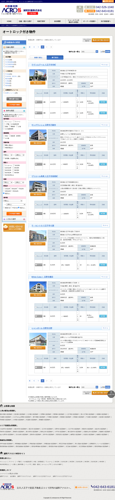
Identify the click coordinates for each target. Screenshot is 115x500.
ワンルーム (8, 165)
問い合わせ (38, 83)
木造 (6, 136)
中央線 (7, 74)
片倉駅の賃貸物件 (5, 417)
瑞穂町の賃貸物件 (104, 431)
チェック (38, 93)
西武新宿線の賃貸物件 (7, 446)
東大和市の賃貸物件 (32, 431)
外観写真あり (9, 148)
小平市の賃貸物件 (60, 431)
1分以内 (7, 188)
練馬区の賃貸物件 (76, 434)
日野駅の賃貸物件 (45, 414)
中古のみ (15, 208)
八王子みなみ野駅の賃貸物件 (22, 417)
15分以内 (15, 191)
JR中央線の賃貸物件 (6, 443)
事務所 (13, 126)
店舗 (6, 126)
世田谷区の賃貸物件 (62, 434)
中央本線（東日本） (11, 76)
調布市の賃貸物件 (35, 434)
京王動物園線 (9, 62)
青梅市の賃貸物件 (18, 431)
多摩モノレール (10, 93)
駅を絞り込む (14, 99)
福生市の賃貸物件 (100, 429)
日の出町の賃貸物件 (22, 434)
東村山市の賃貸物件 (46, 431)
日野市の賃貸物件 (60, 429)
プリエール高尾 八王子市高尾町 (45, 176)
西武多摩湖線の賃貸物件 (39, 446)
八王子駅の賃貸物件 (72, 414)
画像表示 (38, 57)
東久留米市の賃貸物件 (75, 431)
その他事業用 (9, 129)
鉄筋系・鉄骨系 (15, 136)
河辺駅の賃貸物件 (31, 420)
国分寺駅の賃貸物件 (6, 414)
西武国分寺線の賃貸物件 (56, 446)
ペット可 (28, 464)
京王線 (7, 60)
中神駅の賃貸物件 (52, 417)
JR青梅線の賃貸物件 (21, 443)
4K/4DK (16, 172)
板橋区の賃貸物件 (102, 434)
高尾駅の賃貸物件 (102, 414)
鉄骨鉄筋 (41, 461)
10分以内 (8, 191)
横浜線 (7, 78)
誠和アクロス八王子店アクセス (62, 476)
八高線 (7, 81)
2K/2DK (16, 168)
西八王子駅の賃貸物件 (88, 414)
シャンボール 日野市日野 (42, 328)
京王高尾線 (8, 66)
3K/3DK (16, 170)
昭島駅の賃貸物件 (65, 417)
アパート (17, 122)
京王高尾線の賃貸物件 (86, 446)
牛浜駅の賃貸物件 (91, 417)
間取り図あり (9, 145)
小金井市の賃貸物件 (6, 429)
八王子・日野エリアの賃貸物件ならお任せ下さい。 (14, 25)
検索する (14, 105)
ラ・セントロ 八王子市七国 (43, 226)
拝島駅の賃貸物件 (78, 417)
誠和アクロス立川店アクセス (42, 476)
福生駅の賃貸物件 (104, 417)
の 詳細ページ (103, 102)
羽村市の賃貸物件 (5, 431)
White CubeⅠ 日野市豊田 (42, 277)
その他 (7, 138)
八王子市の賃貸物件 (74, 429)
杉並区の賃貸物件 (89, 434)
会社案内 (13, 476)
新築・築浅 (36, 464)
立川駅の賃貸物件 (32, 414)
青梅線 (7, 83)
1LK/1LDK (8, 168)
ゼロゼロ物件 (57, 464)
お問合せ (14, 228)
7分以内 (21, 188)
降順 (107, 51)
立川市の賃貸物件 (47, 429)
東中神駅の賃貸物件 (39, 417)
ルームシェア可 (46, 464)
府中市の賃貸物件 (48, 434)
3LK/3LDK (8, 172)
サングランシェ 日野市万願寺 (44, 125)
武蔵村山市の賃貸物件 (90, 431)
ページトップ (111, 394)
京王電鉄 (8, 57)
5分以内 (14, 188)
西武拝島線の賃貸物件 (101, 446)
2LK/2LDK (8, 170)
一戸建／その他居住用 (12, 124)
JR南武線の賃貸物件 (35, 443)
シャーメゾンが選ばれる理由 (9, 473)
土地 (19, 126)
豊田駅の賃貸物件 (58, 414)
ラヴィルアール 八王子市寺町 (44, 65)
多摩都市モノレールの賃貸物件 (99, 443)
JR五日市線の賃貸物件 (66, 443)
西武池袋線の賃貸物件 (23, 446)
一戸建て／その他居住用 (24, 461)
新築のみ (7, 208)
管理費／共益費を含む (12, 158)
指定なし (7, 193)
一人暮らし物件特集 (17, 464)
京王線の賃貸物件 (71, 446)
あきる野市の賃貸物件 (7, 434)
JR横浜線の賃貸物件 (50, 443)
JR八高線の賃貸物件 (81, 443)
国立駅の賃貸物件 (19, 414)
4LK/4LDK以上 (9, 175)
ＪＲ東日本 (9, 71)
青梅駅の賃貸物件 (44, 420)
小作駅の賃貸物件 (18, 420)
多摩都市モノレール (12, 90)
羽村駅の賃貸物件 (5, 420)
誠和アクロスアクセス (24, 476)
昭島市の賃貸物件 (87, 429)
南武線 (7, 85)
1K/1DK (17, 165)
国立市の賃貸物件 (34, 429)
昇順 (102, 51)
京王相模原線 (9, 64)
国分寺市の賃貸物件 (20, 429)
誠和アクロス (4, 476)
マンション (8, 122)
